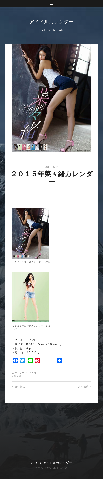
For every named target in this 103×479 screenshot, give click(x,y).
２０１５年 (31, 372)
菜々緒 (17, 376)
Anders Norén (58, 467)
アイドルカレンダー (51, 22)
